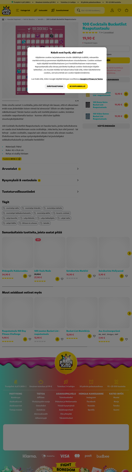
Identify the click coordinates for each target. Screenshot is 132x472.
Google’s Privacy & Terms (91, 79)
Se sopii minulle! (77, 86)
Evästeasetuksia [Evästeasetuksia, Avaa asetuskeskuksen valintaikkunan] (55, 86)
